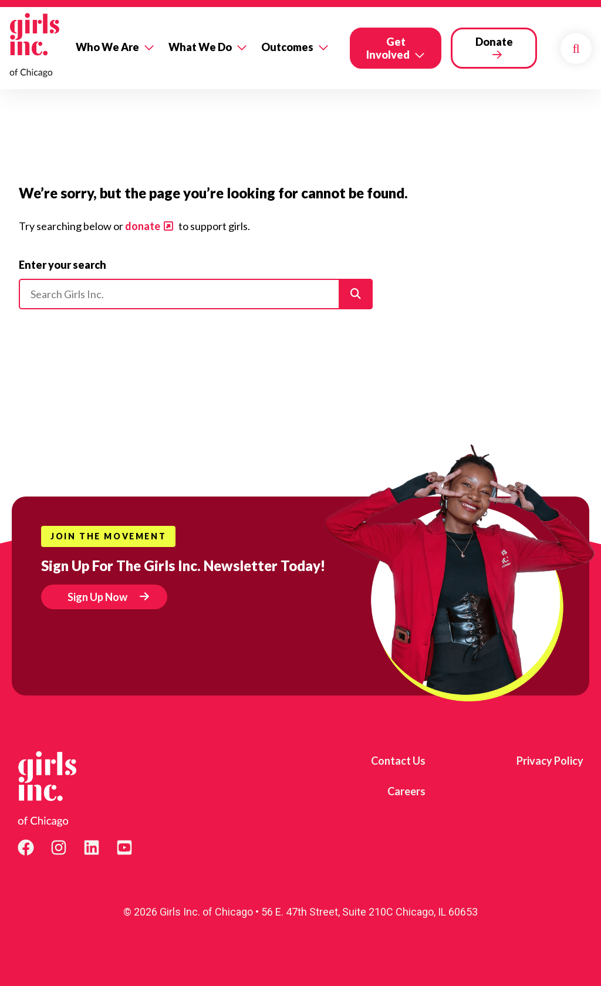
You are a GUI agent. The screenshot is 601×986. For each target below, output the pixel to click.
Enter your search (62, 264)
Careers (406, 791)
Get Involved (388, 48)
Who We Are (107, 46)
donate (142, 226)
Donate (494, 41)
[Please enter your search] (196, 294)
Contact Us (398, 760)
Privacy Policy (549, 760)
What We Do (200, 46)
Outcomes (287, 46)
